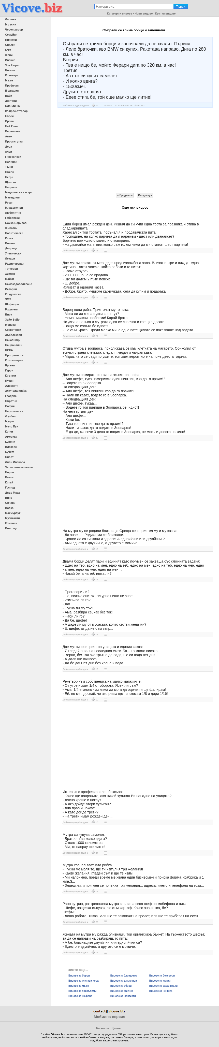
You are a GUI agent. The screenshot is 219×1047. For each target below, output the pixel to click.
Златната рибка (16, 390)
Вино (8, 497)
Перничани (12, 131)
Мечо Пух (11, 426)
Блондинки (13, 105)
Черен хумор (14, 29)
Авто (8, 136)
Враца (9, 121)
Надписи (11, 187)
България (12, 90)
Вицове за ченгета (160, 990)
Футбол (10, 416)
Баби (8, 95)
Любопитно (13, 212)
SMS (8, 299)
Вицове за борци (79, 975)
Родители (12, 309)
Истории (11, 289)
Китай (9, 482)
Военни (10, 243)
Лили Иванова (15, 462)
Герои (9, 370)
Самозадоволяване (18, 283)
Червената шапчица (19, 467)
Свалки (10, 44)
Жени (8, 54)
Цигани (10, 70)
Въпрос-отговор (16, 110)
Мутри (9, 421)
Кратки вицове (165, 13)
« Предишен (125, 195)
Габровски (12, 217)
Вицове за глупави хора (83, 980)
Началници (12, 339)
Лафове (10, 19)
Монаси (10, 324)
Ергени (10, 365)
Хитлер (10, 273)
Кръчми (10, 375)
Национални (13, 345)
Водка (9, 507)
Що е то (10, 182)
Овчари (10, 502)
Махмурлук (12, 512)
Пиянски (11, 39)
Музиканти (12, 518)
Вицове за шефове (80, 996)
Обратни (11, 401)
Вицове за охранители (163, 985)
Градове (11, 395)
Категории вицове (119, 13)
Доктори (11, 100)
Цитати (116, 1028)
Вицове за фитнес (121, 990)
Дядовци (11, 248)
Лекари (10, 258)
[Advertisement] (135, 150)
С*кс (8, 49)
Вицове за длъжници (123, 980)
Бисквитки (102, 1028)
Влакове (11, 446)
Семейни (11, 34)
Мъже (9, 80)
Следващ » (145, 195)
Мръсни (10, 24)
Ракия (9, 238)
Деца (8, 146)
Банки (9, 477)
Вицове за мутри (159, 980)
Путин (9, 380)
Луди (8, 151)
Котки (9, 431)
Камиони (11, 523)
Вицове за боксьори (162, 975)
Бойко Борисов (15, 222)
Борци (9, 472)
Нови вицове (144, 13)
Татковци (11, 268)
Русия (9, 202)
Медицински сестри (19, 192)
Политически (14, 233)
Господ (10, 487)
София (9, 406)
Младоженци (14, 207)
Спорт (9, 456)
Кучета (9, 451)
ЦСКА (9, 350)
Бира (8, 314)
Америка (11, 436)
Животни (11, 228)
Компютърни (14, 360)
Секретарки (13, 329)
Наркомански (14, 411)
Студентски (13, 294)
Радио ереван (14, 263)
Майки (9, 278)
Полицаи (11, 161)
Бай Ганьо (12, 126)
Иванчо (10, 60)
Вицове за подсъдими (82, 990)
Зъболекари (13, 334)
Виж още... (12, 528)
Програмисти (14, 355)
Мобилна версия (109, 1016)
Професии (12, 85)
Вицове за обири (121, 985)
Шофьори (12, 304)
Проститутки (14, 141)
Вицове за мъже (78, 985)
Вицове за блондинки (124, 975)
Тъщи (9, 166)
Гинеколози (13, 156)
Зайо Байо (12, 319)
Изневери (11, 75)
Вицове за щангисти (123, 996)
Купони (10, 441)
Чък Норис (12, 65)
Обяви (9, 172)
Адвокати (11, 385)
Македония (13, 197)
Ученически (13, 253)
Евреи (9, 116)
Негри (9, 177)
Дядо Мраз (12, 492)
